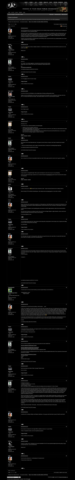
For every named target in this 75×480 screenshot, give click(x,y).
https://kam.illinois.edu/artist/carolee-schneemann (29, 348)
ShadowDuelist (11, 287)
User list (12, 12)
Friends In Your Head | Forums (13, 21)
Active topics (51, 14)
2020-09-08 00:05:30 (24, 455)
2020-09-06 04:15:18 (24, 426)
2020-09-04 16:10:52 (24, 380)
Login (24, 12)
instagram (25, 135)
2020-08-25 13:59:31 (24, 59)
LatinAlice (10, 121)
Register (20, 12)
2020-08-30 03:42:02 (24, 287)
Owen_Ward (10, 91)
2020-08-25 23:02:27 (24, 121)
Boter (9, 186)
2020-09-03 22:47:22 (24, 341)
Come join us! (57, 19)
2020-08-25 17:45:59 (24, 91)
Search (16, 12)
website (29, 135)
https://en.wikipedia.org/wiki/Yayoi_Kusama (28, 354)
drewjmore (10, 59)
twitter (22, 135)
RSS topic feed (64, 26)
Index (9, 12)
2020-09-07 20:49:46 (24, 441)
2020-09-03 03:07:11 (24, 326)
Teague (9, 76)
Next (15, 24)
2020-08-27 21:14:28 (24, 219)
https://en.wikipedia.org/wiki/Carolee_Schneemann (30, 347)
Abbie (9, 28)
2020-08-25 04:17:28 (24, 44)
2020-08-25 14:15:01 (24, 76)
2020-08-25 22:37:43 (24, 106)
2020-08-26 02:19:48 (24, 140)
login (57, 24)
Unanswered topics (57, 14)
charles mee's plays (28, 128)
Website (9, 138)
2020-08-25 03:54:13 (24, 28)
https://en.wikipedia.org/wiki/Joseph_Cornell (28, 345)
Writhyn (9, 44)
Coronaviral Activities (24, 21)
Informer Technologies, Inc (63, 477)
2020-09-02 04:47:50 (24, 304)
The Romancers (49, 174)
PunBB (53, 477)
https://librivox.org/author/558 (26, 67)
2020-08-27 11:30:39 (24, 186)
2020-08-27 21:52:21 (24, 248)
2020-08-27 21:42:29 (24, 233)
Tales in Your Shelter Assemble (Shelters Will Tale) (38, 21)
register (61, 24)
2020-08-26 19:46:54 (24, 170)
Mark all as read (64, 14)
